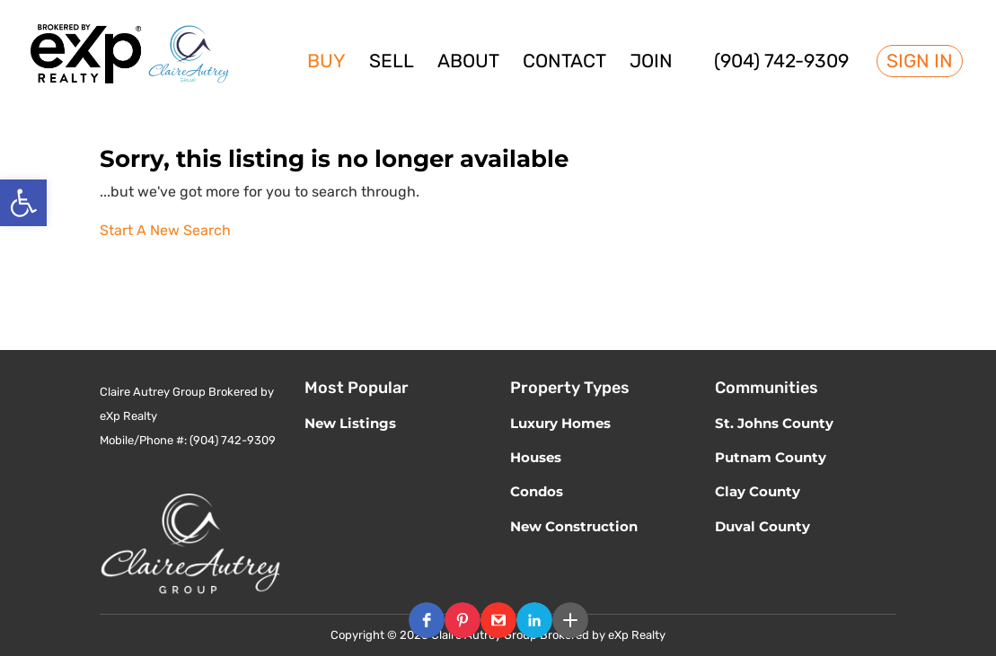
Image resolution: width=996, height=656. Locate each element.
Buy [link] (326, 63)
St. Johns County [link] (774, 423)
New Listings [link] (350, 423)
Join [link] (651, 63)
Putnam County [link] (770, 457)
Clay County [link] (757, 491)
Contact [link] (564, 63)
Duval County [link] (762, 526)
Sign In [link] (919, 61)
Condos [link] (536, 491)
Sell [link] (391, 63)
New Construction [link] (574, 526)
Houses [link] (535, 457)
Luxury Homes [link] (560, 423)
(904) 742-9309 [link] (781, 63)
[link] (23, 202)
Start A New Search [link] (165, 230)
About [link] (468, 63)
